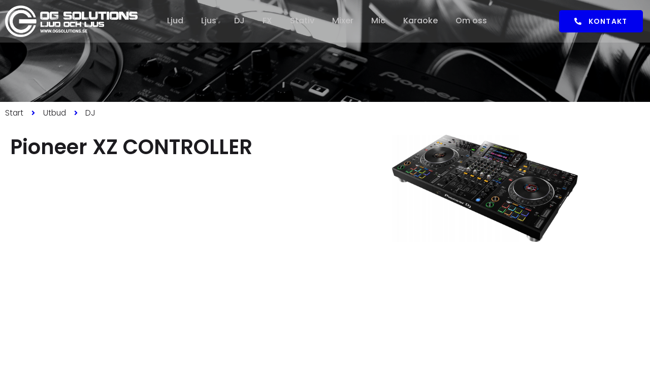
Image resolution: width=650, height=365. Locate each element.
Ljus (207, 21)
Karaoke (422, 21)
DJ (239, 21)
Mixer (343, 21)
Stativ (302, 21)
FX (267, 21)
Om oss (474, 21)
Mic (380, 21)
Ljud (174, 21)
